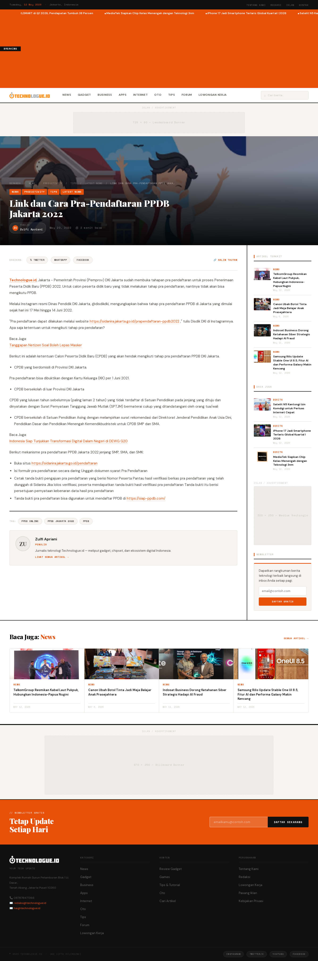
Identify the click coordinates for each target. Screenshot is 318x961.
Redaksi (276, 5)
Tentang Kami (256, 5)
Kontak (304, 5)
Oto (157, 95)
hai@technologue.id (27, 908)
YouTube (278, 954)
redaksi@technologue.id (30, 903)
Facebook (83, 260)
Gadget (84, 95)
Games (164, 877)
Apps (123, 95)
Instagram (233, 954)
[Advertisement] (169, 51)
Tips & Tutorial (169, 885)
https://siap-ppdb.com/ (146, 498)
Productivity (53, 183)
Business (105, 95)
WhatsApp (60, 260)
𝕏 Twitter (37, 260)
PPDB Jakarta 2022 (61, 521)
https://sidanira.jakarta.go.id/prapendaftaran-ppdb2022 (134, 321)
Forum (187, 95)
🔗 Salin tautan (225, 260)
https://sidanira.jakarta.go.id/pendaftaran (64, 463)
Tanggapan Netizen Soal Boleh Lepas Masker (45, 345)
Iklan (290, 5)
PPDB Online (30, 521)
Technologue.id (23, 280)
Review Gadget (170, 869)
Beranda (15, 183)
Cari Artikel (167, 901)
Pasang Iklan (248, 893)
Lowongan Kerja (213, 95)
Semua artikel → (296, 638)
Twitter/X (257, 954)
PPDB (86, 521)
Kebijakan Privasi (251, 901)
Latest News (94, 183)
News (67, 95)
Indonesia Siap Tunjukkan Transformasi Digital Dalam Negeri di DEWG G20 (68, 441)
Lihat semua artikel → (52, 557)
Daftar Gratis (282, 601)
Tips (171, 95)
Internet (140, 95)
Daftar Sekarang (288, 822)
